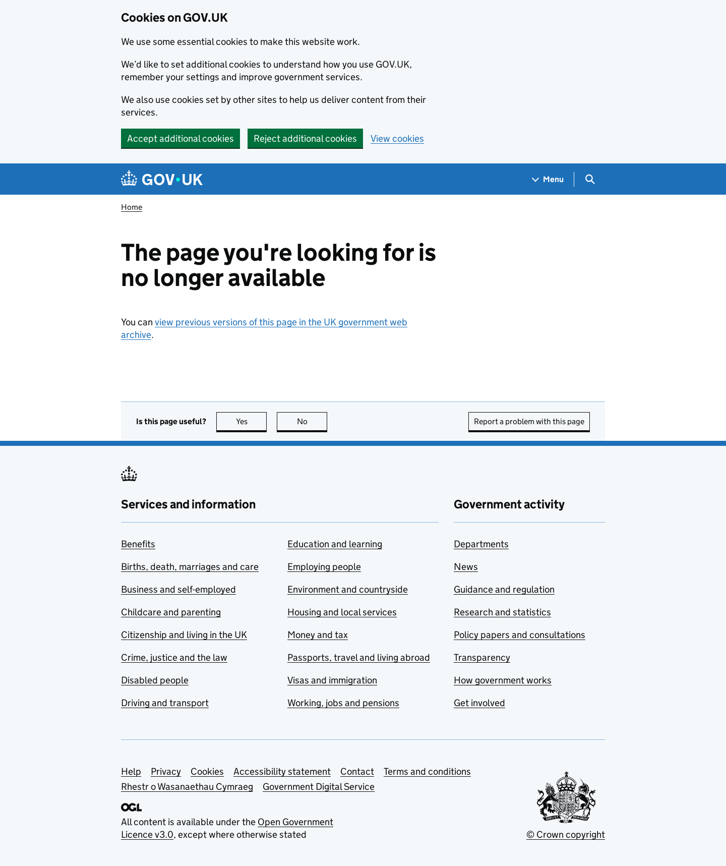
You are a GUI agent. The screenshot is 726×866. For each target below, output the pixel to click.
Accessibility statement (282, 771)
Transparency (482, 657)
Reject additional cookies (305, 138)
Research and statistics (502, 612)
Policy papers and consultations (519, 635)
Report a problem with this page (529, 421)
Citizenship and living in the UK (184, 635)
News (466, 566)
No (312, 421)
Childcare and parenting (171, 612)
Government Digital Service (319, 786)
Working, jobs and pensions (343, 703)
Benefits (138, 544)
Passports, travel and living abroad (358, 657)
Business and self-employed (178, 589)
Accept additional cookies (180, 138)
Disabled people (155, 680)
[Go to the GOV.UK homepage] (162, 179)
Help (131, 771)
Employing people (324, 566)
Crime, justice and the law (174, 657)
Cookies (207, 771)
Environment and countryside (347, 589)
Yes (251, 421)
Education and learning (334, 544)
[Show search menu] (589, 179)
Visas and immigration (332, 680)
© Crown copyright (565, 834)
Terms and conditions (427, 771)
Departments (481, 544)
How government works (503, 680)
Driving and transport (165, 703)
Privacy (166, 771)
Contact (357, 771)
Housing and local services (342, 612)
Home (131, 207)
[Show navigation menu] (548, 179)
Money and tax (317, 635)
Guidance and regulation (504, 589)
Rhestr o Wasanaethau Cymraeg (187, 786)
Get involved (479, 703)
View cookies (397, 138)
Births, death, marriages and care (190, 566)
